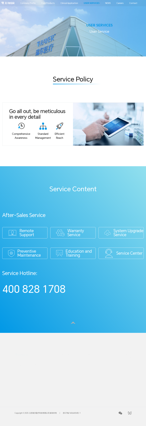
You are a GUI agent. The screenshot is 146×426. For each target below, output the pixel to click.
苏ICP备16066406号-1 (72, 413)
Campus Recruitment (88, 373)
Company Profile (28, 3)
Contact (133, 3)
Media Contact (101, 366)
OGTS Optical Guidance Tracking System (68, 388)
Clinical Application (69, 3)
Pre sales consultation (101, 375)
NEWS (108, 3)
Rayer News (113, 366)
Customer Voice (114, 373)
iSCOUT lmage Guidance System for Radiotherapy (67, 378)
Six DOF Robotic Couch (68, 393)
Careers (120, 3)
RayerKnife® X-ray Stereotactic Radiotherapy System (67, 367)
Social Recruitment (88, 366)
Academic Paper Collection (127, 389)
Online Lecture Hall (127, 370)
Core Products (48, 3)
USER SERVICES (92, 3)
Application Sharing (127, 379)
